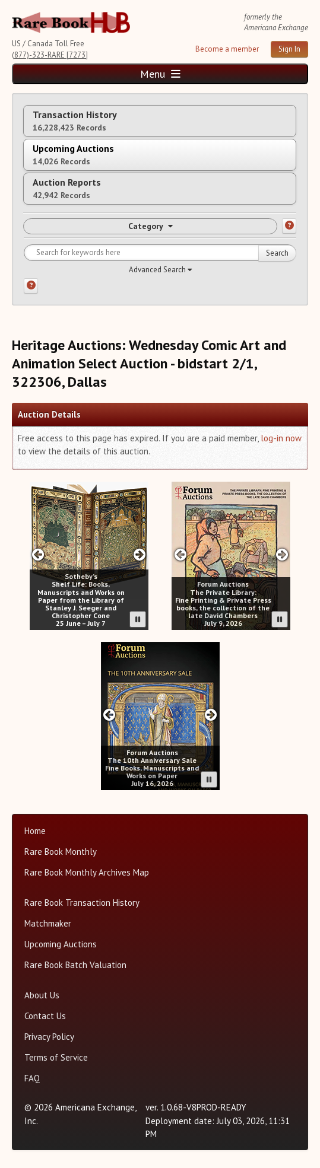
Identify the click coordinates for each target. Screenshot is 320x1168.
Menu (160, 74)
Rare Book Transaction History (82, 902)
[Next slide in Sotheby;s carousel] (139, 554)
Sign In (289, 49)
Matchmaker (47, 923)
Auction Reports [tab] (67, 188)
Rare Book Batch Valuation (75, 964)
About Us (41, 995)
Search (277, 253)
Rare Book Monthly (60, 851)
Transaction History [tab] (75, 121)
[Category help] (289, 226)
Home (35, 830)
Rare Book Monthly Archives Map (86, 872)
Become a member (227, 49)
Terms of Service (56, 1057)
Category (150, 226)
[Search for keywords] (160, 252)
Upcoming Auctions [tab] (73, 154)
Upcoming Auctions (60, 944)
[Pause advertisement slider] (137, 619)
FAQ (32, 1078)
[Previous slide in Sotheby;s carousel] (38, 554)
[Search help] (31, 286)
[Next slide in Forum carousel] (281, 554)
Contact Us (45, 1015)
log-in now (281, 438)
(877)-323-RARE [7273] (50, 55)
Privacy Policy (49, 1036)
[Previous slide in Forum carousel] (180, 554)
